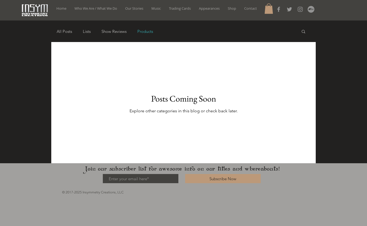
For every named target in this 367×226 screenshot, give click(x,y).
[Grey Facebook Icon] (278, 9)
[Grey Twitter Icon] (289, 9)
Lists (87, 31)
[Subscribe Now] (223, 178)
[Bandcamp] (311, 9)
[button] (268, 9)
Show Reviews (114, 31)
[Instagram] (300, 9)
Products (145, 31)
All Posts (64, 31)
